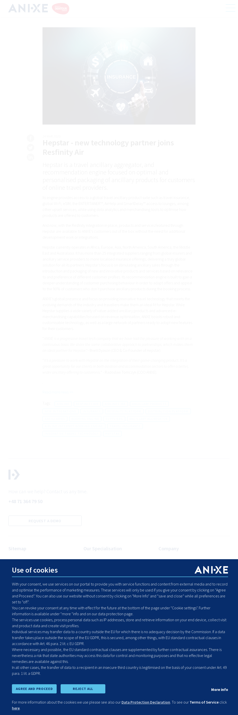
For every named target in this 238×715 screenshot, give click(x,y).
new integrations (60, 411)
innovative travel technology (72, 433)
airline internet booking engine (74, 426)
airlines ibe (115, 404)
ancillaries (55, 419)
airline (63, 404)
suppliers (114, 419)
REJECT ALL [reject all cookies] (83, 688)
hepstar (112, 433)
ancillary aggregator (148, 419)
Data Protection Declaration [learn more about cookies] (146, 702)
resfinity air (87, 404)
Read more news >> (58, 392)
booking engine (85, 419)
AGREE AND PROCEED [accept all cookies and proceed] (34, 688)
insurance (92, 411)
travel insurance (125, 426)
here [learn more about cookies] (24, 708)
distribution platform (168, 411)
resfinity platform (124, 411)
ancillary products (149, 404)
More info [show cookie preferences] (219, 689)
